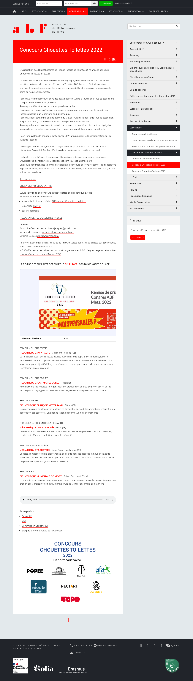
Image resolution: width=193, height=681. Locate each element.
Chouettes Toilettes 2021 (66, 84)
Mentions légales (105, 645)
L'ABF (24, 11)
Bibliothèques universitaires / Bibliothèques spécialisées (154, 69)
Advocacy (154, 55)
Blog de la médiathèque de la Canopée (42, 530)
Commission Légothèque (35, 526)
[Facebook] (141, 645)
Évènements (39, 11)
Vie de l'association (154, 202)
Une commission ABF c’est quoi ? (154, 42)
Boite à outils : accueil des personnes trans (153, 146)
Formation (97, 11)
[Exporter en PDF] (114, 59)
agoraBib (173, 645)
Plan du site (78, 653)
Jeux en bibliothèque (154, 121)
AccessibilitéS (154, 49)
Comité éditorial (154, 89)
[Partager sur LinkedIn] (110, 59)
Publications (136, 11)
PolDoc (154, 189)
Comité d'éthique (154, 83)
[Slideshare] (161, 645)
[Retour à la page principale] (14, 11)
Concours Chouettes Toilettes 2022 (148, 165)
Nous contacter (81, 645)
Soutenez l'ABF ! (158, 11)
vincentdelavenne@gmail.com (58, 232)
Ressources (116, 11)
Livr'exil (154, 177)
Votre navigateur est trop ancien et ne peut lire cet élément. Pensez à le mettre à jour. (68, 500)
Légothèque (154, 127)
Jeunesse (154, 115)
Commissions (77, 11)
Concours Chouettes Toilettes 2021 (148, 171)
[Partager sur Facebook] (105, 59)
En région (58, 11)
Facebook (33, 210)
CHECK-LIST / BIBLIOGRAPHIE (36, 186)
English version (28, 179)
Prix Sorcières (154, 208)
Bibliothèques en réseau (154, 77)
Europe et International (154, 108)
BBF (24, 521)
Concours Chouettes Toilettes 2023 (148, 158)
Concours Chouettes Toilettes (155, 152)
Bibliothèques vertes (154, 61)
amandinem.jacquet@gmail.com (58, 228)
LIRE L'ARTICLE (138, 237)
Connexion (106, 3)
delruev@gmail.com (48, 236)
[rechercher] (177, 26)
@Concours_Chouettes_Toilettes (69, 201)
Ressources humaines (154, 195)
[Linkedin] (147, 645)
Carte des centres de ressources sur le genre (154, 140)
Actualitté (27, 516)
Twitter (37, 206)
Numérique (154, 183)
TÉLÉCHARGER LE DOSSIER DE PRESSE (41, 217)
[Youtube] (154, 645)
